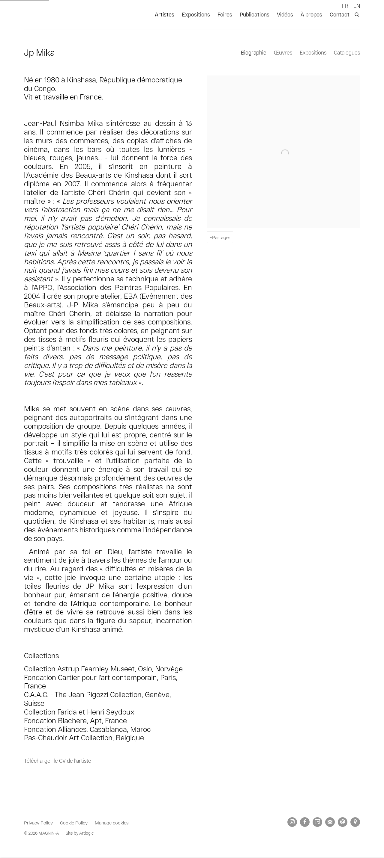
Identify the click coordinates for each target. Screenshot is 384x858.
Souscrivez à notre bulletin (330, 822)
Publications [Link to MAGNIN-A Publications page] (254, 14)
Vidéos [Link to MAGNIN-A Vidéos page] (285, 14)
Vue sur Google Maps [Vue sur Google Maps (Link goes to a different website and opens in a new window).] (355, 822)
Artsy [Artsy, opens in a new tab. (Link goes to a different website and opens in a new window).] (317, 822)
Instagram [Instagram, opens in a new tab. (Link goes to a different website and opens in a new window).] (292, 822)
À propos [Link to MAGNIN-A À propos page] (311, 14)
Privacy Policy (38, 822)
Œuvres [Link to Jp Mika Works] (283, 52)
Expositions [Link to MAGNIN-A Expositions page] (196, 14)
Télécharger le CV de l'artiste (57, 761)
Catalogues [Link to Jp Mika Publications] (347, 52)
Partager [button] (221, 237)
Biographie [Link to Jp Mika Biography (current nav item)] (253, 52)
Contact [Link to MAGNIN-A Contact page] (340, 14)
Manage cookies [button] (111, 822)
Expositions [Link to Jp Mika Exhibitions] (313, 52)
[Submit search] (357, 13)
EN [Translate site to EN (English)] (356, 5)
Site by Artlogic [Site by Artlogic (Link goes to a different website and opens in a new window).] (80, 833)
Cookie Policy (74, 822)
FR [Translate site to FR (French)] (345, 5)
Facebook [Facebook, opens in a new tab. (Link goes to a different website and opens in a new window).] (305, 822)
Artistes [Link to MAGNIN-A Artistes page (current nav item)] (164, 14)
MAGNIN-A (45, 14)
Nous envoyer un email (342, 822)
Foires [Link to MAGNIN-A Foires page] (225, 14)
